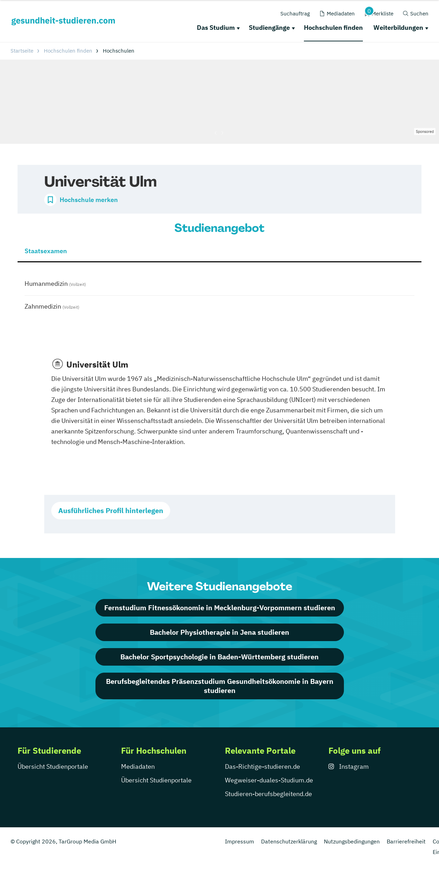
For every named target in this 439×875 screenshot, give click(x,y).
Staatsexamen (46, 251)
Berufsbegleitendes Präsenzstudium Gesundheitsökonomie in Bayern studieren (219, 686)
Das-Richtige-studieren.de (262, 766)
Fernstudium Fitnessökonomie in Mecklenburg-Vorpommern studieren (219, 607)
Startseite (22, 50)
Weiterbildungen (398, 27)
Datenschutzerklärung (289, 841)
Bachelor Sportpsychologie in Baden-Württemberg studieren (219, 656)
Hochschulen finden (333, 27)
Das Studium (216, 27)
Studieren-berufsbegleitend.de (268, 794)
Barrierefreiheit (406, 841)
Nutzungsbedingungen (352, 841)
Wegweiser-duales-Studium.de (269, 780)
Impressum (239, 841)
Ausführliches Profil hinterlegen (110, 510)
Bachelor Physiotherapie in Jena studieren (219, 632)
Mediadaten (138, 766)
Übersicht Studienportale (53, 766)
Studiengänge (269, 27)
